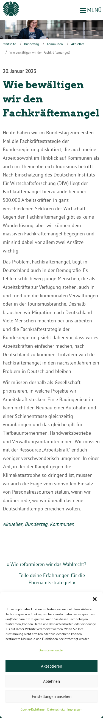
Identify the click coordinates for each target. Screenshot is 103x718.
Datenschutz (56, 709)
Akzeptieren (51, 666)
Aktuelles (77, 44)
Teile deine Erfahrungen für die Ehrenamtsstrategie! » (52, 579)
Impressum (74, 709)
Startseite (9, 44)
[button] (95, 598)
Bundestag (31, 44)
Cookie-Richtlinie (32, 709)
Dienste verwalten (52, 650)
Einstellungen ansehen (51, 696)
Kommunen (55, 44)
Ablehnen (51, 681)
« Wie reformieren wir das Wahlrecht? (46, 564)
